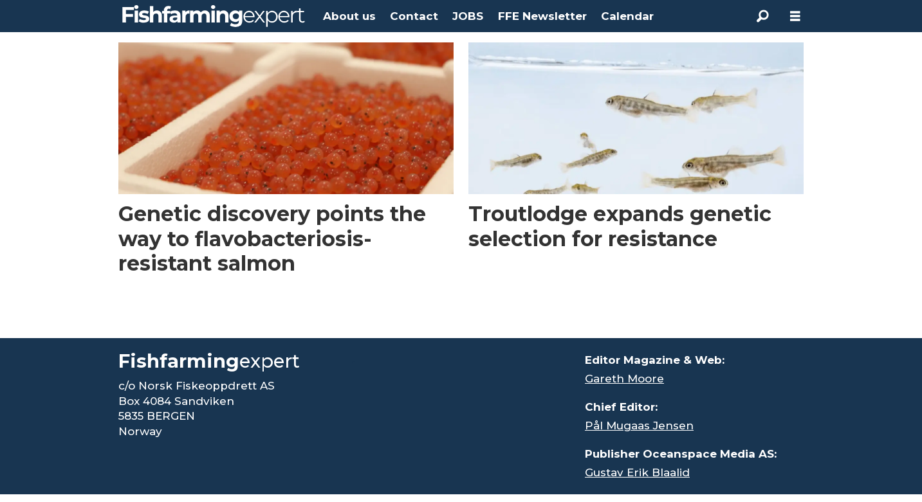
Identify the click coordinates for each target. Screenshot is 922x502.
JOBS (467, 16)
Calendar (627, 16)
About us (349, 16)
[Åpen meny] (795, 16)
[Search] (763, 16)
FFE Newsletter (542, 16)
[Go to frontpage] (214, 16)
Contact (414, 16)
